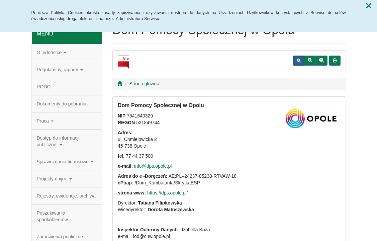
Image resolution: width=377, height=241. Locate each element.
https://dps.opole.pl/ (167, 192)
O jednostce (52, 52)
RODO (44, 86)
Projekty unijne (54, 178)
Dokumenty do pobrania (62, 103)
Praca (45, 121)
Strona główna (144, 83)
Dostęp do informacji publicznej (58, 141)
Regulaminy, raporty (60, 69)
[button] (368, 6)
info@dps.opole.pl (153, 166)
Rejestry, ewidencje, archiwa (66, 195)
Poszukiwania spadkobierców (52, 216)
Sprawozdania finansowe (65, 161)
